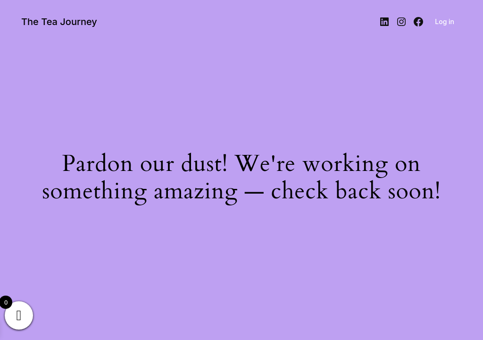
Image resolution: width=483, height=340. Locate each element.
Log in (444, 21)
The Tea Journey (59, 21)
